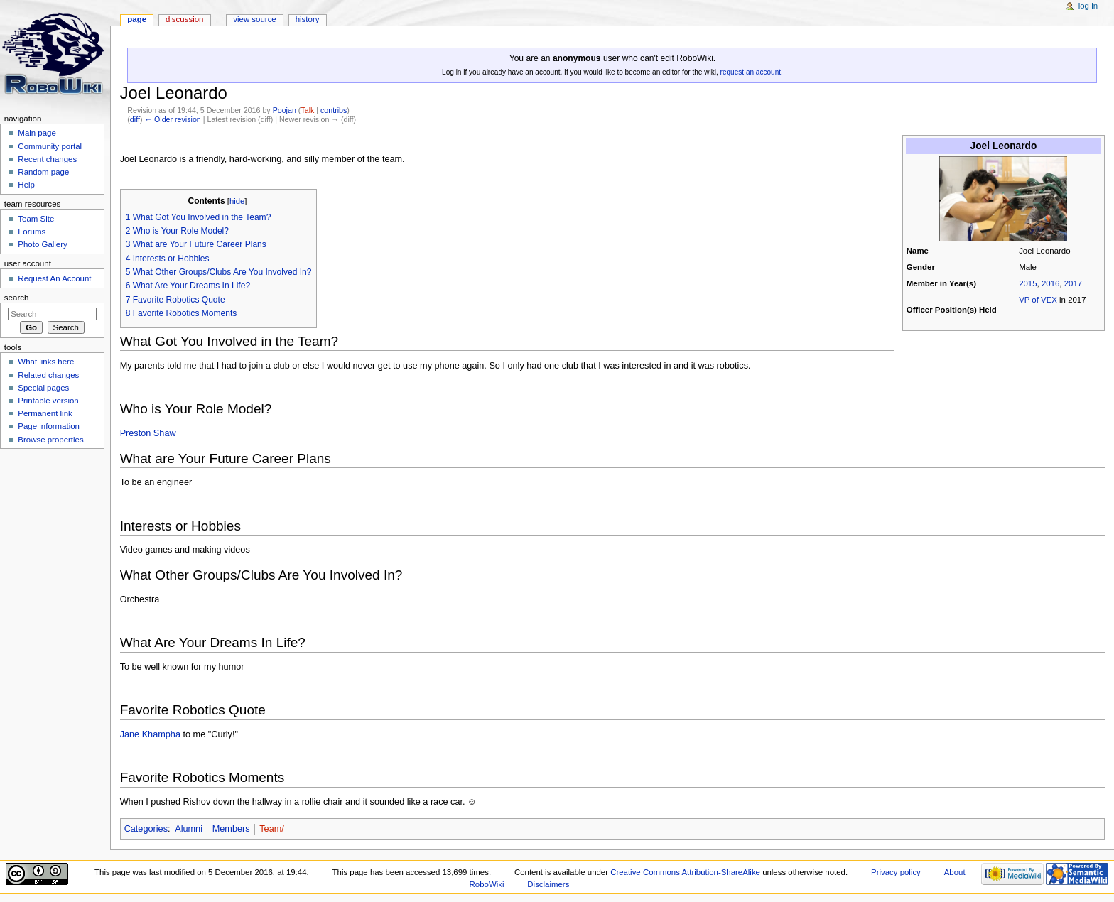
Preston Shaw (148, 433)
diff (135, 119)
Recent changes (47, 159)
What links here (46, 361)
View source (254, 19)
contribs (333, 110)
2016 (1050, 283)
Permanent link (45, 413)
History (308, 19)
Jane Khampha (150, 734)
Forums (31, 231)
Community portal (50, 146)
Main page (37, 133)
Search (16, 297)
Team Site (36, 218)
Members (231, 829)
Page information (49, 426)
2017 (1073, 283)
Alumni (188, 829)
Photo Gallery (42, 244)
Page (136, 19)
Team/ (271, 829)
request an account (750, 72)
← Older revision (172, 119)
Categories (146, 829)
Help (26, 184)
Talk (307, 110)
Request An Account (54, 278)
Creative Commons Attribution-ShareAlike (685, 872)
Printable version (48, 400)
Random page (43, 172)
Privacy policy (896, 872)
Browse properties (50, 439)
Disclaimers (548, 884)
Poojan (284, 110)
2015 (1028, 283)
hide (236, 201)
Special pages (43, 388)
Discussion (184, 19)
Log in (1088, 5)
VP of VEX (1038, 299)
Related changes (48, 375)
